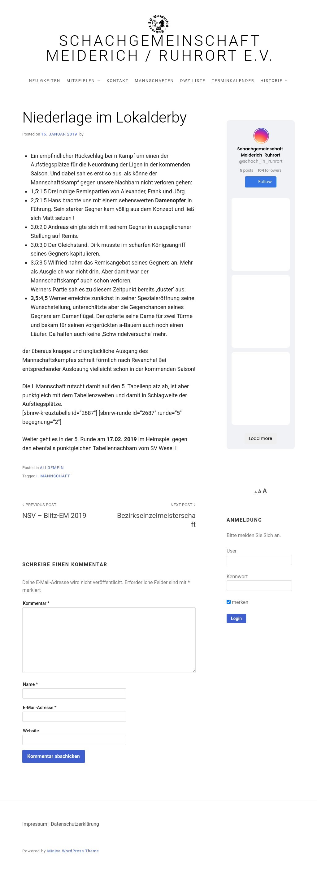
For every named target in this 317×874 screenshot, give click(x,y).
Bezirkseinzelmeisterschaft (156, 514)
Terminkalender (233, 80)
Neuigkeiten (45, 80)
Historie (272, 80)
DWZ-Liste (193, 80)
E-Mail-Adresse (39, 707)
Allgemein (52, 467)
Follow (260, 182)
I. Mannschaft (53, 476)
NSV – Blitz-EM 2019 (62, 510)
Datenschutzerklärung (75, 824)
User (232, 551)
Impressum (34, 824)
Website (31, 731)
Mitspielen (81, 80)
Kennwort (237, 576)
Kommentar (36, 603)
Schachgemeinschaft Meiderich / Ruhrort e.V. (160, 48)
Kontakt (118, 80)
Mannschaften (154, 80)
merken (237, 602)
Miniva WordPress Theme (73, 851)
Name (30, 684)
